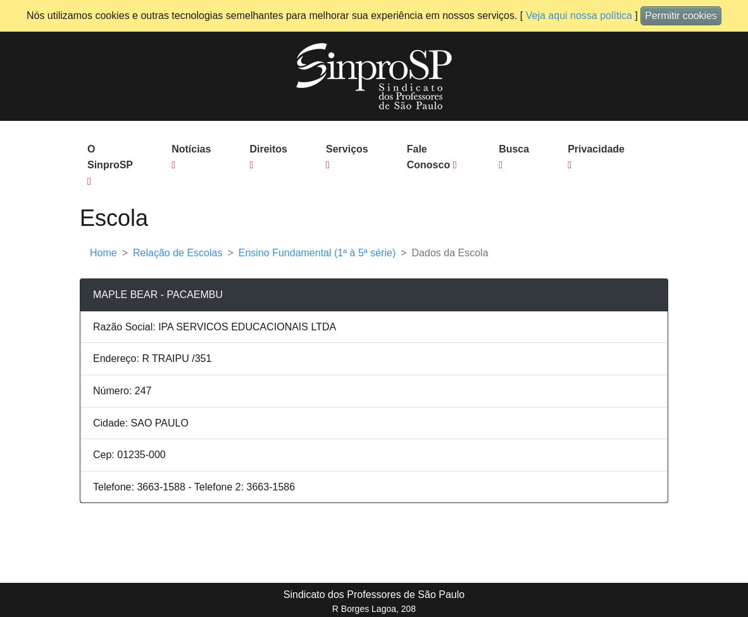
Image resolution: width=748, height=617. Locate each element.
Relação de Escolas (177, 252)
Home (103, 252)
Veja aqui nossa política (579, 15)
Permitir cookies (681, 15)
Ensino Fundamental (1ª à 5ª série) (317, 252)
